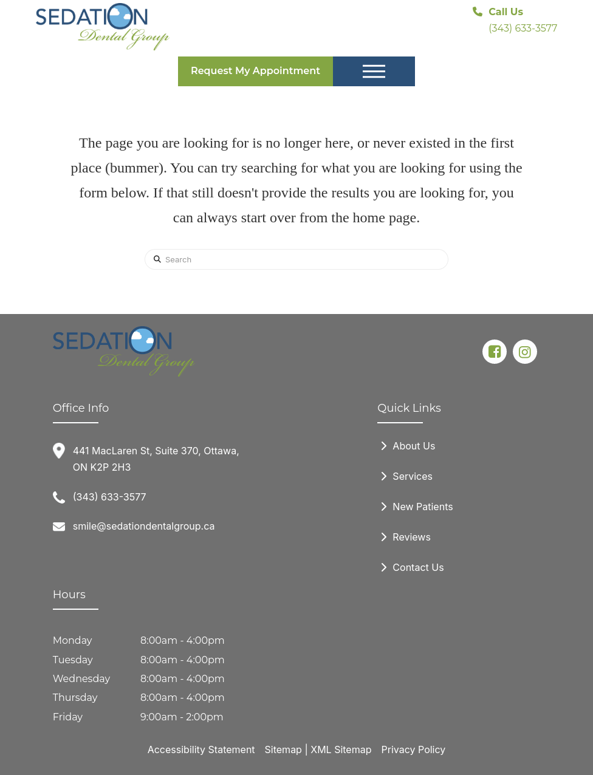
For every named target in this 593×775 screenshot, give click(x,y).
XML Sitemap (340, 749)
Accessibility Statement (201, 749)
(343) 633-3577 (109, 497)
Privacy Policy (414, 749)
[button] (374, 71)
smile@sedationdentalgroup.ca (144, 526)
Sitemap (283, 749)
